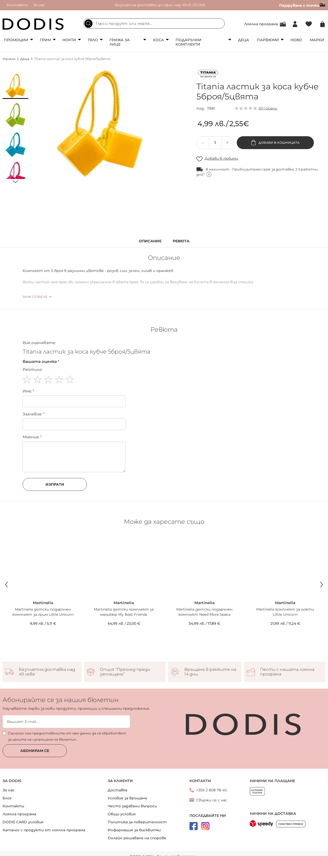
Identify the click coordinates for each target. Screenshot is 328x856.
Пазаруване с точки (302, 5)
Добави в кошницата (278, 142)
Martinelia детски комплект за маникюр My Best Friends (124, 612)
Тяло (93, 40)
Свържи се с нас (211, 800)
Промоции (16, 40)
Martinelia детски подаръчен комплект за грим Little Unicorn (43, 612)
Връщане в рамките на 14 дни (210, 672)
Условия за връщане (127, 798)
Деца (243, 40)
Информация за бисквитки (134, 830)
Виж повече (35, 297)
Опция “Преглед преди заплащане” (125, 672)
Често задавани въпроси (132, 806)
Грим (45, 40)
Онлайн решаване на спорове (137, 838)
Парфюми (268, 40)
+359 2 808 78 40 (211, 790)
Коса (158, 40)
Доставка (117, 790)
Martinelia (43, 602)
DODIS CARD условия (23, 822)
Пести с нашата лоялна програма (287, 672)
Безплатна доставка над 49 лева (47, 672)
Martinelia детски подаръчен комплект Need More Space (204, 612)
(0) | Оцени (268, 108)
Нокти (69, 40)
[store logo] (33, 24)
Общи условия (122, 814)
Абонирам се (34, 750)
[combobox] (154, 23)
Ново (296, 40)
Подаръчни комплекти (189, 42)
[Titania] (208, 74)
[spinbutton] (215, 143)
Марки (317, 40)
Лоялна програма (261, 24)
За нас (39, 5)
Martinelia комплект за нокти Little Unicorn (285, 612)
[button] (15, 86)
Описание (150, 241)
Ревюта (181, 241)
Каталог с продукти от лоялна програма (44, 830)
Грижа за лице (120, 42)
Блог (7, 798)
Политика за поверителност (137, 822)
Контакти (17, 5)
